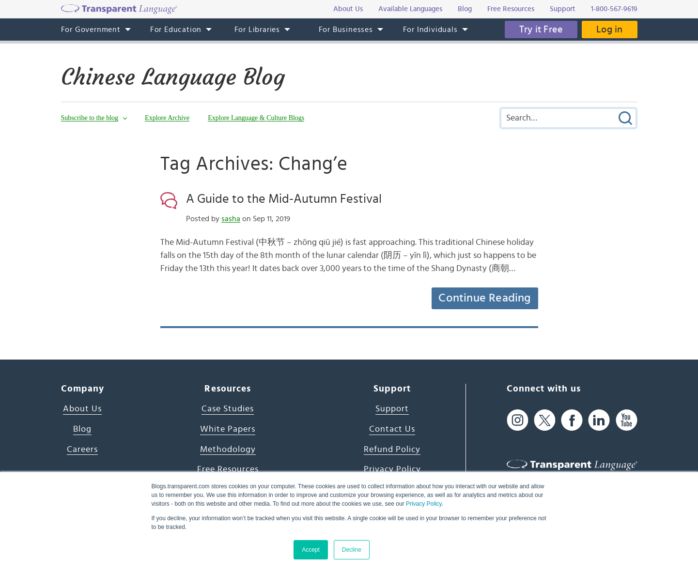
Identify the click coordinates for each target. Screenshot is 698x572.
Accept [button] (311, 549)
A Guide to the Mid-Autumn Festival (284, 199)
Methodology (228, 449)
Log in (609, 29)
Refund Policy (392, 449)
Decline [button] (351, 549)
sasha (230, 219)
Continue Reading (484, 298)
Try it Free (541, 29)
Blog (82, 429)
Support (392, 409)
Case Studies (228, 409)
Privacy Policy (424, 503)
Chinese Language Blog (173, 77)
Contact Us (392, 429)
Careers (82, 449)
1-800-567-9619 (614, 9)
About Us (82, 409)
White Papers (227, 429)
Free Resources (228, 469)
